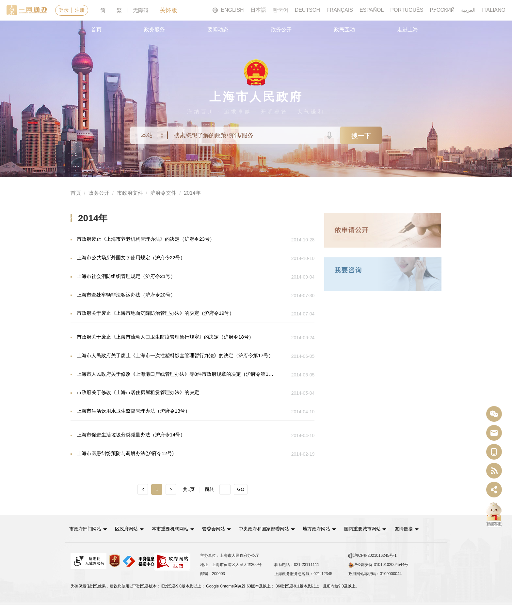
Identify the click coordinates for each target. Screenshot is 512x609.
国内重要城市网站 (378, 533)
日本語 (258, 10)
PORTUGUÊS (406, 10)
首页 (96, 30)
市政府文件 (130, 193)
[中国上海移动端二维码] (494, 452)
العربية (468, 10)
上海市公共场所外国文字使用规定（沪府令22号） (134, 258)
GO (240, 494)
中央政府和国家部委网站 (275, 533)
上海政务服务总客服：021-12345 (303, 578)
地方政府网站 (330, 533)
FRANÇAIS (340, 10)
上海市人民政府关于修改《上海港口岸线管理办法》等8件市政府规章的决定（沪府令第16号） (169, 377)
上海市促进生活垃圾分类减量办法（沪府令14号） (134, 439)
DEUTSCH (307, 10)
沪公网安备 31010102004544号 (378, 569)
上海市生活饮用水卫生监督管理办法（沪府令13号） (137, 415)
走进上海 (407, 30)
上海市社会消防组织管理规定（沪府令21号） (129, 277)
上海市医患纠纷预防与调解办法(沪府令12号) (128, 458)
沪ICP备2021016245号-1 (372, 560)
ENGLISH (228, 10)
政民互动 (344, 30)
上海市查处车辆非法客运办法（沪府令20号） (129, 296)
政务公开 (281, 30)
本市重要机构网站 (176, 533)
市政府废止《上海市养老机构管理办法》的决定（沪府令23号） (150, 239)
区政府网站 (130, 533)
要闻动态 (217, 30)
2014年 (192, 193)
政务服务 (154, 30)
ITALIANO (493, 10)
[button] (89, 533)
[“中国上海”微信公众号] (494, 414)
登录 (64, 10)
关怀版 (171, 10)
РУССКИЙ (442, 10)
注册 (82, 10)
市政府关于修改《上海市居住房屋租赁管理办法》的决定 (142, 396)
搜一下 (361, 136)
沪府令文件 (163, 193)
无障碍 (144, 10)
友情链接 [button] (425, 533)
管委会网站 (222, 533)
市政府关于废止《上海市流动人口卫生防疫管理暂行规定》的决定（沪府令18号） (169, 339)
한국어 (280, 10)
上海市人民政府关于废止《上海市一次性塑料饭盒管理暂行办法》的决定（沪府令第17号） (169, 358)
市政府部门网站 (87, 533)
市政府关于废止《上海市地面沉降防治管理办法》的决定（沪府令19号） (161, 315)
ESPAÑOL (372, 10)
